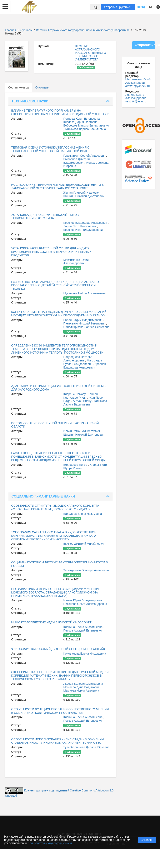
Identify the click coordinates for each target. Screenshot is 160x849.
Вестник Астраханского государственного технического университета (83, 30)
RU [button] (151, 7)
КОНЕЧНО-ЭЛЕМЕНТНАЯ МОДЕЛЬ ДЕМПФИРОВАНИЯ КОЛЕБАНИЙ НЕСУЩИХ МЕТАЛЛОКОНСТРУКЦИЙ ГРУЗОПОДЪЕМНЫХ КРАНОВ (58, 313)
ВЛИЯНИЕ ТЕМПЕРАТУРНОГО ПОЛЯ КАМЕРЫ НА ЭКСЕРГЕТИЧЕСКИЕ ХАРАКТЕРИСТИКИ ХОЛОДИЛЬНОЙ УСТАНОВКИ (60, 112)
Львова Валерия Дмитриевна (83, 683)
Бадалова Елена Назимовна (82, 513)
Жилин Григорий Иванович (81, 192)
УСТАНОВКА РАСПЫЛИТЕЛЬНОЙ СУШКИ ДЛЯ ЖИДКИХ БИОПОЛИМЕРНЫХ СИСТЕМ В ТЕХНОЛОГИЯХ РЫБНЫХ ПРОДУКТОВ (51, 252)
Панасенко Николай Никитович (84, 323)
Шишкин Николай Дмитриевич (83, 196)
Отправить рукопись (117, 7)
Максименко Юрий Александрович (76, 261)
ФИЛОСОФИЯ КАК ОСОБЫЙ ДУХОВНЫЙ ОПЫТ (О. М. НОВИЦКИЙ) (58, 649)
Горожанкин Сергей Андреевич (84, 155)
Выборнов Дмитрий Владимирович (76, 160)
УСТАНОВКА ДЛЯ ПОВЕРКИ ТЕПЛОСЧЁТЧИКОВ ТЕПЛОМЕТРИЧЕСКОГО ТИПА (45, 216)
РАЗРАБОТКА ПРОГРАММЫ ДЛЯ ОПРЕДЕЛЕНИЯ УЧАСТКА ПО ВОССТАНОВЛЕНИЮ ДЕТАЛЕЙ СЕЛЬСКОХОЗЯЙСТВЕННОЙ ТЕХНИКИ (55, 285)
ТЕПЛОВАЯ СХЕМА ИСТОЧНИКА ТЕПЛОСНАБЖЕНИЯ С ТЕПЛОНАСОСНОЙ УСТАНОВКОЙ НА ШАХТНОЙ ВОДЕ (50, 149)
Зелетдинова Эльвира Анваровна (86, 570)
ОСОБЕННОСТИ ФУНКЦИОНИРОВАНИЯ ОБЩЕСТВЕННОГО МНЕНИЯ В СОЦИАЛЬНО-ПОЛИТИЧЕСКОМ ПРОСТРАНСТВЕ (60, 711)
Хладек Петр (99, 464)
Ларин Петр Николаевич (80, 226)
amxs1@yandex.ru (137, 86)
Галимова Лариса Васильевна (85, 129)
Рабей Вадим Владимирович (83, 320)
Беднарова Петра (75, 464)
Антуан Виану (82, 401)
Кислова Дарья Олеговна (80, 122)
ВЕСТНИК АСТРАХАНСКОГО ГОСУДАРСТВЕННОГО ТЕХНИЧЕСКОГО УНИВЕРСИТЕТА (90, 52)
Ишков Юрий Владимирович (83, 600)
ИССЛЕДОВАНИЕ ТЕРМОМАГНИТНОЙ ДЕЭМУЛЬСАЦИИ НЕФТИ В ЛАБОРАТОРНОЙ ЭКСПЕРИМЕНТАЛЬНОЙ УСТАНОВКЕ (57, 186)
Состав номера (18, 87)
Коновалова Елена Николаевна (84, 653)
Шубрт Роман (72, 468)
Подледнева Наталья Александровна (77, 358)
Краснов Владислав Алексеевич (85, 222)
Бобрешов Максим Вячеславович (86, 125)
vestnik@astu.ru (135, 101)
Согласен (147, 840)
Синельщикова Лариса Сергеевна (86, 327)
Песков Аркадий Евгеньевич (82, 630)
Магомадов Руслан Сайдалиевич (82, 362)
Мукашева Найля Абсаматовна (84, 293)
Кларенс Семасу (75, 394)
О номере (42, 87)
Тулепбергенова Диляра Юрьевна (86, 747)
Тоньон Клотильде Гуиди (80, 395)
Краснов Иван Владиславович (83, 229)
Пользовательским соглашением (50, 843)
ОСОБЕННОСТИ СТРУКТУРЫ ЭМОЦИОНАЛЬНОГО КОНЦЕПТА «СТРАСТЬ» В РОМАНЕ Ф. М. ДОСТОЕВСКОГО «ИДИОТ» (55, 507)
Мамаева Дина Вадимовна (81, 687)
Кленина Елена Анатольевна (83, 627)
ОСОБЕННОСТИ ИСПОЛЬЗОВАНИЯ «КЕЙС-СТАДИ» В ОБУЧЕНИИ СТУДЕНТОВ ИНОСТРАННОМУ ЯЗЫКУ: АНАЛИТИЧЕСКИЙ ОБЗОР (57, 741)
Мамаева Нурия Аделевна (81, 690)
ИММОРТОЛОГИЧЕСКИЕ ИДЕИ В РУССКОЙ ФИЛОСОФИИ (51, 622)
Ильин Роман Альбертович (82, 431)
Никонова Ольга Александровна (85, 604)
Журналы (26, 30)
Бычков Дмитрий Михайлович (83, 543)
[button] (5, 6)
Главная (10, 30)
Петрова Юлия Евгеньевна (81, 118)
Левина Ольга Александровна (135, 96)
